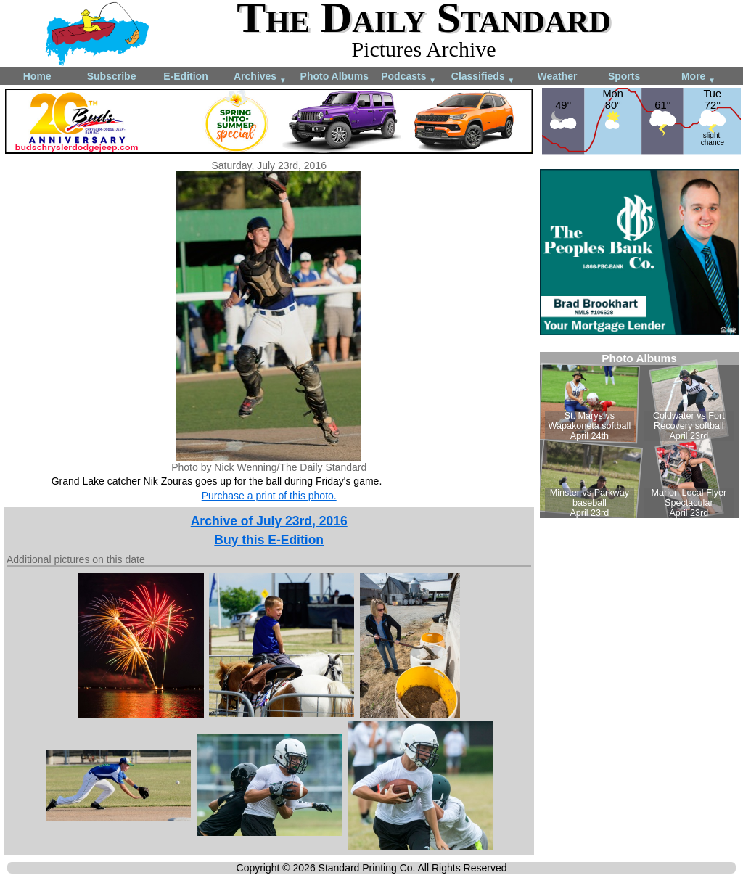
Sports (624, 76)
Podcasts (408, 77)
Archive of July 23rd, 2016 (269, 521)
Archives (260, 77)
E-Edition (185, 76)
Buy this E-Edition (269, 540)
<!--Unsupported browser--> (639, 435)
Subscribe (111, 76)
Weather (557, 76)
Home (37, 76)
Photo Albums (334, 76)
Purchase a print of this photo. (269, 495)
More (698, 77)
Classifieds (483, 77)
